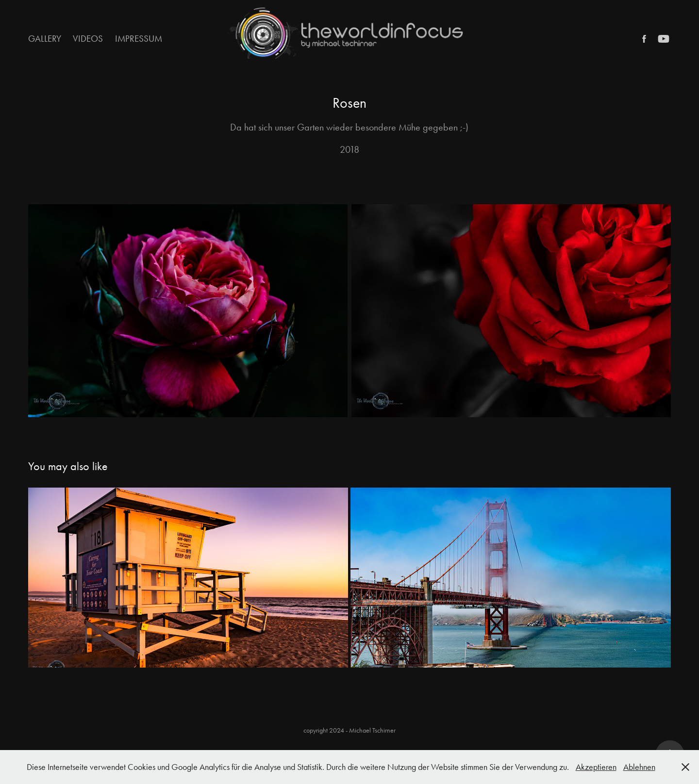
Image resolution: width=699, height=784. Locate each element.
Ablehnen (639, 767)
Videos (88, 38)
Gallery (44, 38)
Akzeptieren (596, 767)
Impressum (138, 38)
